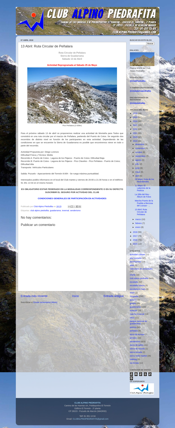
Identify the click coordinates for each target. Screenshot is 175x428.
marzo (138, 219)
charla (132, 275)
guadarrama (55, 210)
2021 (135, 133)
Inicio (75, 296)
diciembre (140, 144)
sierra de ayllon (137, 345)
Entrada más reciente (34, 296)
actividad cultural (137, 254)
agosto (138, 160)
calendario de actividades (141, 269)
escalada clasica (137, 285)
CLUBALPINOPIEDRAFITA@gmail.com (90, 419)
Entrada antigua (113, 296)
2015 (135, 244)
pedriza (133, 327)
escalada (134, 282)
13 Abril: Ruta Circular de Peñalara (141, 212)
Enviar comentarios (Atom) (45, 302)
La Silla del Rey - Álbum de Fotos (143, 195)
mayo (138, 172)
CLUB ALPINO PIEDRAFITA (87, 403)
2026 (135, 113)
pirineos (133, 338)
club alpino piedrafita (39, 210)
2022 (135, 129)
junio (137, 168)
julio (137, 164)
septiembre (140, 156)
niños (132, 318)
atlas (132, 265)
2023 (135, 125)
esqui (132, 292)
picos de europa (137, 334)
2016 (135, 240)
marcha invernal (137, 314)
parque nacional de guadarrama (138, 322)
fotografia (134, 296)
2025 (135, 117)
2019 (135, 141)
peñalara (134, 331)
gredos (133, 303)
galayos (133, 300)
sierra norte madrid (138, 356)
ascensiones (135, 262)
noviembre (140, 148)
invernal (65, 210)
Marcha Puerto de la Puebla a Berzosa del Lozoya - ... (144, 203)
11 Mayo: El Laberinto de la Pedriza (142, 188)
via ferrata (134, 363)
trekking (133, 359)
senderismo (75, 210)
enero (138, 227)
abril (137, 176)
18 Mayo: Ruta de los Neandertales (144, 180)
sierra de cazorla (137, 349)
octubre (139, 152)
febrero (138, 223)
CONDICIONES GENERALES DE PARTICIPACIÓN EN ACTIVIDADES (72, 198)
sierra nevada (136, 352)
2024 (135, 121)
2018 (135, 232)
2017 (135, 236)
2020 (135, 137)
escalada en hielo (138, 289)
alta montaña (136, 258)
